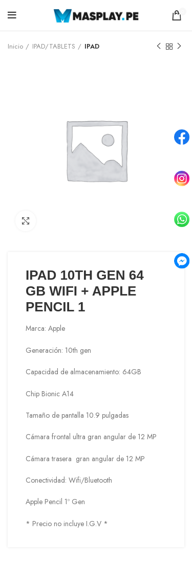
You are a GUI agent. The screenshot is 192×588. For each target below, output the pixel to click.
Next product (179, 46)
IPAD (91, 46)
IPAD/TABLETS (53, 46)
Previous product (159, 46)
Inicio (15, 46)
